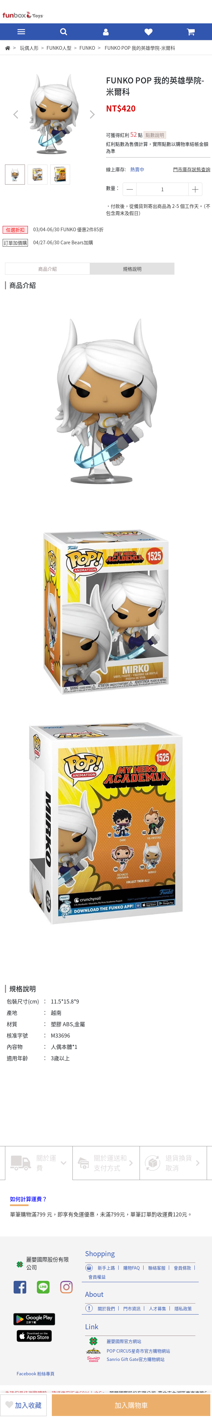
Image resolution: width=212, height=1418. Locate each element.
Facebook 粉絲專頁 (35, 1373)
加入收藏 (23, 1405)
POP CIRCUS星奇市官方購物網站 (138, 1351)
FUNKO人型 (59, 47)
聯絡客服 (156, 1267)
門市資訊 (132, 1308)
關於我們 (106, 1308)
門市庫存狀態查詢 (191, 169)
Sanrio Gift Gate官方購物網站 (135, 1359)
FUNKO (87, 47)
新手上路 (106, 1267)
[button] (91, 114)
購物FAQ (131, 1267)
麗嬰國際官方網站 (124, 1341)
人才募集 (157, 1308)
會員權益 (97, 1276)
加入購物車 (131, 1405)
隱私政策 (183, 1308)
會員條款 (182, 1267)
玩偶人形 (29, 47)
